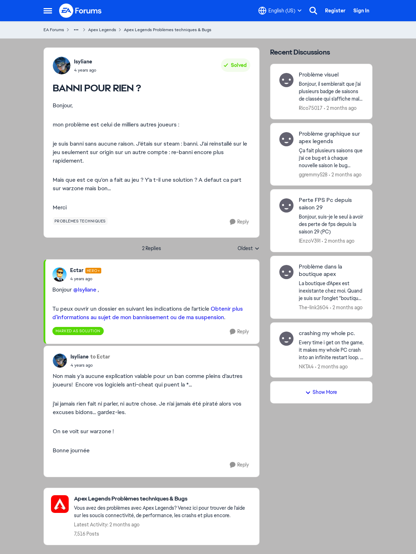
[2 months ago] (340, 108)
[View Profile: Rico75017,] (286, 80)
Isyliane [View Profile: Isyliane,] (83, 61)
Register (335, 10)
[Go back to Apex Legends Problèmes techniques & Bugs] (163, 499)
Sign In (361, 10)
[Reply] (239, 222)
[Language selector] (280, 11)
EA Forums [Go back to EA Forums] (54, 30)
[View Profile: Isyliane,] (61, 65)
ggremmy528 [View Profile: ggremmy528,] (313, 174)
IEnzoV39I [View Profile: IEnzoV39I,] (309, 241)
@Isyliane (84, 289)
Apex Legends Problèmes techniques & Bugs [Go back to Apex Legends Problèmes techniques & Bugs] (167, 30)
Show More (321, 392)
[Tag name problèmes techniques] (80, 221)
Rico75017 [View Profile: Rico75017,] (311, 108)
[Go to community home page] (80, 11)
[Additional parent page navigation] (76, 30)
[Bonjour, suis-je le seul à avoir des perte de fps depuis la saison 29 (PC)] (331, 224)
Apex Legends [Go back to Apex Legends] (102, 30)
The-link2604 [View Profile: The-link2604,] (314, 307)
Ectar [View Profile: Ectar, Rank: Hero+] (77, 270)
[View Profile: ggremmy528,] (286, 139)
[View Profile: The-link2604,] (286, 272)
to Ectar (100, 357)
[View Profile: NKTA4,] (286, 339)
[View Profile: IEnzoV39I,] (286, 205)
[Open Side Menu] (48, 10)
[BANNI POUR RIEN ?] (86, 279)
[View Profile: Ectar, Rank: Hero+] (59, 274)
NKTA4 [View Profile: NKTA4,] (306, 366)
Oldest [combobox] (249, 248)
